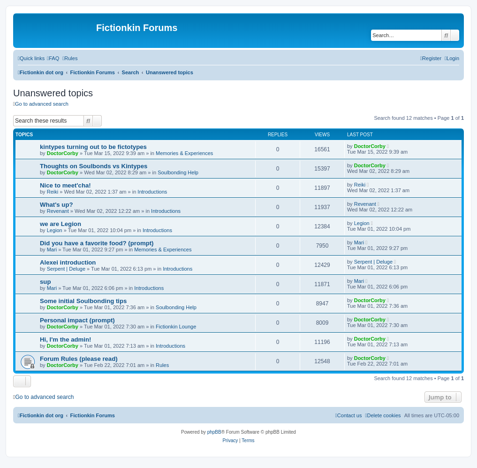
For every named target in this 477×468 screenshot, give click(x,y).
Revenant (58, 211)
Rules (162, 365)
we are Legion (60, 223)
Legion (54, 230)
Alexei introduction (68, 262)
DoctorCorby (62, 153)
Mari (52, 249)
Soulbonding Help (178, 172)
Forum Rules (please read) (79, 358)
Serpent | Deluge (66, 269)
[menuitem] (53, 58)
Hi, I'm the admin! (65, 339)
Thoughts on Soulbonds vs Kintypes (93, 166)
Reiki (52, 192)
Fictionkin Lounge (176, 326)
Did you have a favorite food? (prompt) (97, 243)
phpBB (214, 432)
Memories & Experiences (184, 153)
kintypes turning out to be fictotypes (93, 146)
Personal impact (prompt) (77, 320)
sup (45, 281)
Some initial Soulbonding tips (83, 300)
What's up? (56, 204)
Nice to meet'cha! (65, 185)
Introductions (152, 192)
